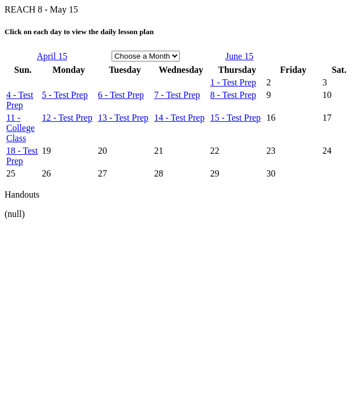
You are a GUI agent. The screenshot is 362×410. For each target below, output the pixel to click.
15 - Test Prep (235, 117)
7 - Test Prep (177, 95)
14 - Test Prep (179, 117)
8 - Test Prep (233, 95)
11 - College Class (20, 128)
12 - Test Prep (67, 117)
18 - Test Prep (22, 156)
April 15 (51, 56)
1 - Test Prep (233, 82)
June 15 (239, 56)
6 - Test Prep (121, 95)
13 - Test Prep (123, 117)
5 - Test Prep (65, 95)
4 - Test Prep (19, 100)
